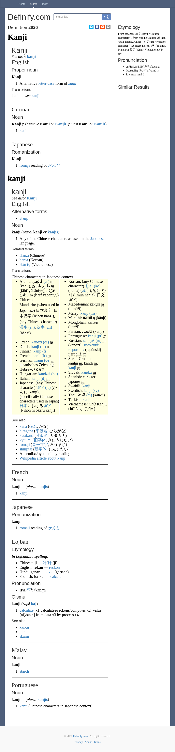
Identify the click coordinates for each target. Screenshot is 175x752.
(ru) (98, 340)
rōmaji (25, 165)
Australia (132, 70)
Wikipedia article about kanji (42, 458)
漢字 (23, 327)
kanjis (53, 232)
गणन (49, 572)
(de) (47, 360)
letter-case (46, 83)
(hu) (54, 374)
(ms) (93, 313)
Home (22, 3)
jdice (23, 632)
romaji (25, 444)
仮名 (33, 426)
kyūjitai (26, 440)
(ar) (46, 281)
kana (23, 426)
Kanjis (60, 124)
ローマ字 (40, 444)
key (28, 588)
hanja (24, 260)
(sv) (96, 390)
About (88, 742)
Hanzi (24, 255)
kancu (24, 627)
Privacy (78, 742)
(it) (43, 378)
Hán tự (25, 264)
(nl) (43, 346)
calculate (27, 610)
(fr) (44, 355)
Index (45, 3)
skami (24, 636)
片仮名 (42, 435)
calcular (56, 576)
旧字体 (40, 440)
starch (24, 671)
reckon (54, 567)
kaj (33, 604)
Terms (97, 742)
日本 (23, 405)
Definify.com (80, 736)
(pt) (100, 336)
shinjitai (26, 449)
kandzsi (44, 374)
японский (91, 345)
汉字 (41, 327)
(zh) (31, 327)
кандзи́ (89, 340)
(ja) (48, 387)
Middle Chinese (147, 37)
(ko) (97, 286)
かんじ (54, 165)
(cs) (46, 342)
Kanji (32, 198)
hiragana (26, 431)
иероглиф (76, 349)
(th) (89, 395)
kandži (37, 342)
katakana (27, 435)
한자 (89, 286)
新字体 (40, 449)
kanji (31, 56)
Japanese (97, 238)
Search (33, 3)
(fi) (45, 351)
